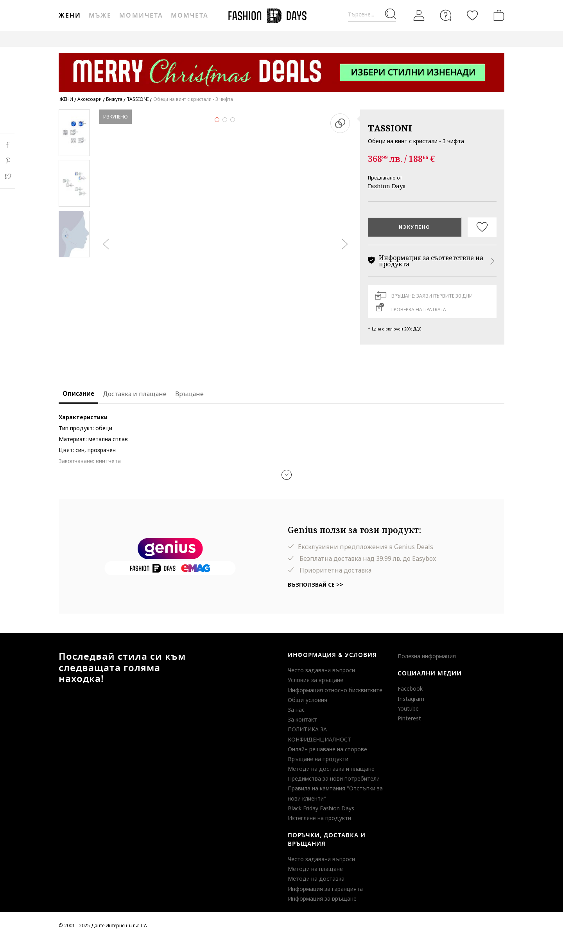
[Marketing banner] (281, 68)
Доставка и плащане (135, 394)
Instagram (411, 698)
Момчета (189, 15)
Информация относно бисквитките (335, 690)
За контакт (302, 719)
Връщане (189, 394)
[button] (287, 475)
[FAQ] (445, 15)
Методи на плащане (315, 869)
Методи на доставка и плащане (331, 768)
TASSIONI (390, 128)
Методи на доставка (316, 878)
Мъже (100, 15)
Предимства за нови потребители (334, 778)
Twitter (7, 176)
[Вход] (419, 15)
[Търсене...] (372, 15)
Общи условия (307, 700)
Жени (70, 15)
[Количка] (497, 15)
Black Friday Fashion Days (321, 808)
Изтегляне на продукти (319, 818)
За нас (296, 709)
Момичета (141, 15)
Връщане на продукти (318, 759)
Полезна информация (427, 656)
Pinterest (409, 718)
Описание (78, 394)
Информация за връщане (322, 898)
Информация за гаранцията (325, 888)
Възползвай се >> (315, 584)
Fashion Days (386, 186)
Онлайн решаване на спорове (327, 749)
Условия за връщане (315, 680)
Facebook (410, 688)
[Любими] (472, 15)
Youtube (408, 708)
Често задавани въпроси (321, 670)
